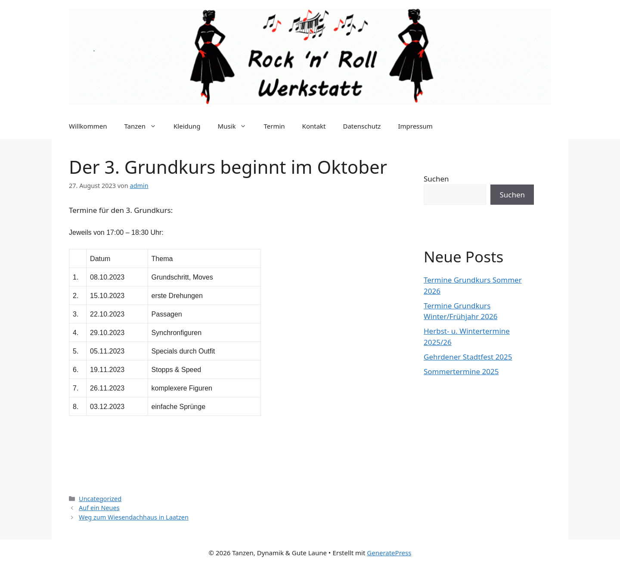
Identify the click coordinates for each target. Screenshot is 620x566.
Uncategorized (100, 499)
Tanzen (144, 126)
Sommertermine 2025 (461, 371)
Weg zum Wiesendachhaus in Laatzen (134, 517)
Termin (274, 126)
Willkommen (88, 126)
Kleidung (187, 126)
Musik (236, 126)
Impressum (415, 126)
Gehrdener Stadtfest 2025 (468, 357)
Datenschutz (362, 126)
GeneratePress (389, 552)
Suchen (436, 179)
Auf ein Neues (99, 508)
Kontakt (314, 126)
